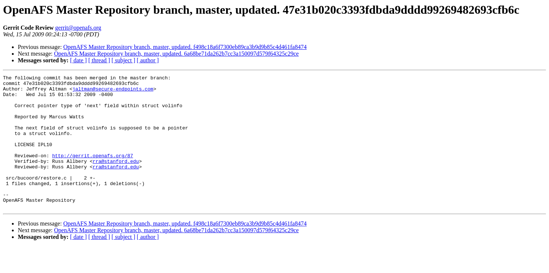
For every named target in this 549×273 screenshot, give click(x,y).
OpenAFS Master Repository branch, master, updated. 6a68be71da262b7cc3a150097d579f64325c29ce (176, 53)
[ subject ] (123, 60)
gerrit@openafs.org (78, 27)
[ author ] (148, 60)
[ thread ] (99, 60)
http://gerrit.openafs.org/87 (92, 172)
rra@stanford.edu (116, 178)
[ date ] (78, 60)
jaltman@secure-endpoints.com (112, 92)
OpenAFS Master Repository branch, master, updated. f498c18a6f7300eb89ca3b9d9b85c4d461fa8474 (185, 47)
